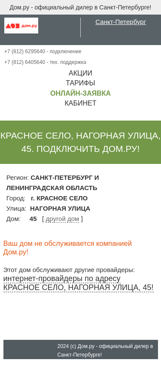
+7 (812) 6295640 (24, 51)
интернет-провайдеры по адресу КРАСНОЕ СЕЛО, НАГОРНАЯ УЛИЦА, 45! (78, 283)
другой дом (62, 218)
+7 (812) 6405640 (24, 62)
